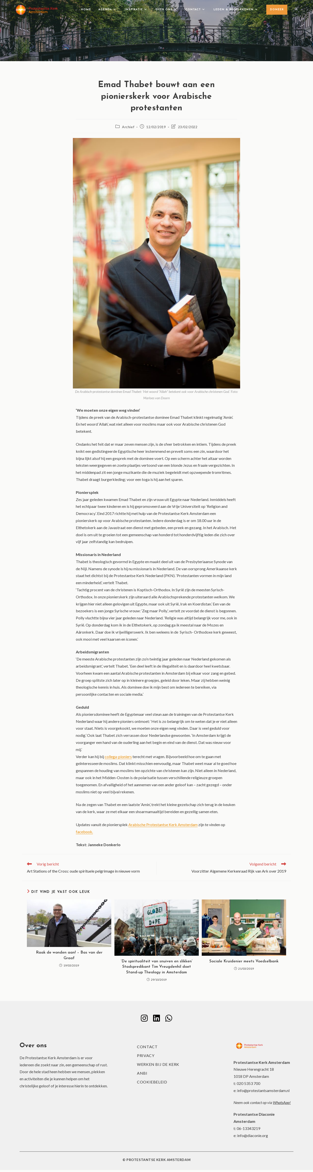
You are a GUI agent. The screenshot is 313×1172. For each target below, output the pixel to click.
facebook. (84, 831)
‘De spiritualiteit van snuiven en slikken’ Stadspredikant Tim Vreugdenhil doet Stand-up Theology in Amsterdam (156, 966)
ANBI (142, 1075)
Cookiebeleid (152, 1083)
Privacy (145, 1057)
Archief (128, 127)
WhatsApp (281, 1104)
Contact (147, 1048)
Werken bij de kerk (158, 1066)
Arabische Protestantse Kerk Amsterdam (163, 824)
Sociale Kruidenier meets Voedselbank (244, 961)
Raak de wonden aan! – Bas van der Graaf (69, 955)
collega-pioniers (118, 756)
